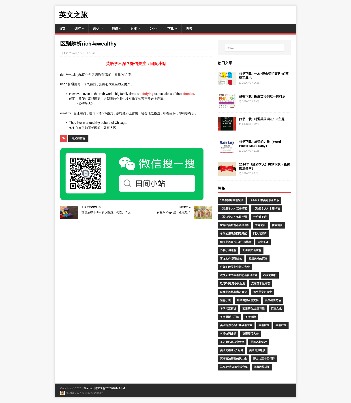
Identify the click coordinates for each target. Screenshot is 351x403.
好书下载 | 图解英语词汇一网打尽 (262, 96)
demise (188, 94)
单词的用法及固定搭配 (233, 233)
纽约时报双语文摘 (248, 300)
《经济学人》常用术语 (266, 208)
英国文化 (276, 308)
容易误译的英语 (257, 258)
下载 (170, 28)
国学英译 (263, 242)
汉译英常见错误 (260, 283)
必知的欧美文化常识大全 (235, 266)
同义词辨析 (78, 138)
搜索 (189, 28)
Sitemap (88, 388)
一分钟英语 (260, 216)
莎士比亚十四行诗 (264, 358)
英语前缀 (264, 325)
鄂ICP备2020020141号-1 (110, 388)
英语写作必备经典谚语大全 (236, 325)
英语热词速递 (228, 333)
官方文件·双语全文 (231, 258)
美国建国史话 (273, 300)
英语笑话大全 (250, 333)
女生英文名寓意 (251, 250)
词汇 (78, 28)
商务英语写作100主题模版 (235, 242)
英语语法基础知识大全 (233, 358)
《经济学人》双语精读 (233, 208)
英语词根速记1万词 (231, 350)
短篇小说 (225, 300)
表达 (96, 28)
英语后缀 (281, 325)
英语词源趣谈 (257, 350)
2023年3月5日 (75, 53)
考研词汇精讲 (228, 308)
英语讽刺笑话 (258, 342)
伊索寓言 (277, 225)
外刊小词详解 (228, 250)
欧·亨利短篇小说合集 (232, 283)
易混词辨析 (269, 275)
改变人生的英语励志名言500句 (238, 275)
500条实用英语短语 (231, 200)
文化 (152, 28)
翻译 (115, 28)
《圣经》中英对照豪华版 (264, 200)
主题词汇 (260, 225)
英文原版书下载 (229, 316)
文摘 (133, 28)
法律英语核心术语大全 (233, 292)
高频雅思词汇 (262, 366)
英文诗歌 (250, 316)
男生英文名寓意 (262, 292)
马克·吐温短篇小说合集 (234, 366)
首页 (62, 28)
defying (148, 94)
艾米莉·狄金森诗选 (253, 308)
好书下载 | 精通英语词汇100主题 (262, 119)
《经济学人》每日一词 (233, 216)
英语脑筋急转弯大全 (232, 342)
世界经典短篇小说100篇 (234, 225)
